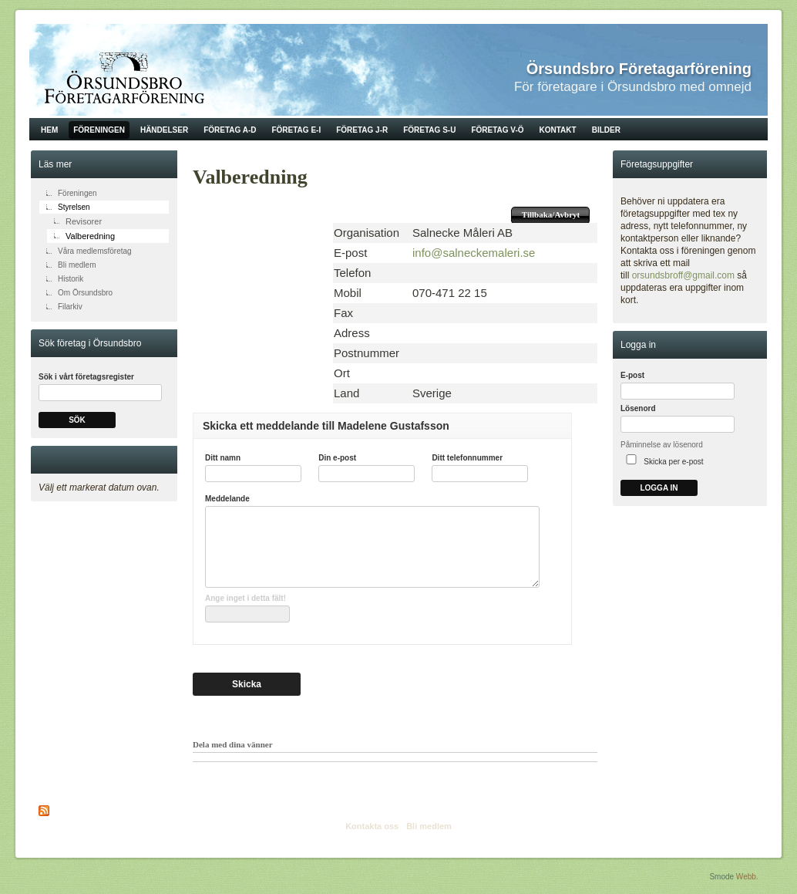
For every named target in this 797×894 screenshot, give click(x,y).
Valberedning (90, 236)
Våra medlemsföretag (95, 251)
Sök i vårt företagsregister (86, 377)
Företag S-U (429, 130)
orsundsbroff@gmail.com (683, 275)
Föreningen (99, 130)
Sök (77, 420)
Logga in (659, 488)
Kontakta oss (371, 826)
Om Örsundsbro (85, 292)
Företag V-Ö (497, 130)
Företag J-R (362, 130)
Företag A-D (229, 130)
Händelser (164, 130)
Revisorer (84, 221)
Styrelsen (74, 207)
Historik (70, 279)
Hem (49, 130)
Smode (721, 876)
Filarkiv (70, 306)
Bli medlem (77, 265)
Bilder (606, 130)
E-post (632, 375)
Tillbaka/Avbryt (551, 214)
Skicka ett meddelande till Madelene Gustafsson (326, 426)
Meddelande (227, 498)
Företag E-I (296, 130)
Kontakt (558, 130)
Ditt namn (222, 458)
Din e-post (337, 458)
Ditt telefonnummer (467, 458)
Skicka (246, 684)
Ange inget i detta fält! (245, 598)
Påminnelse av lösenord (661, 444)
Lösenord (638, 408)
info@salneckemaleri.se (473, 252)
